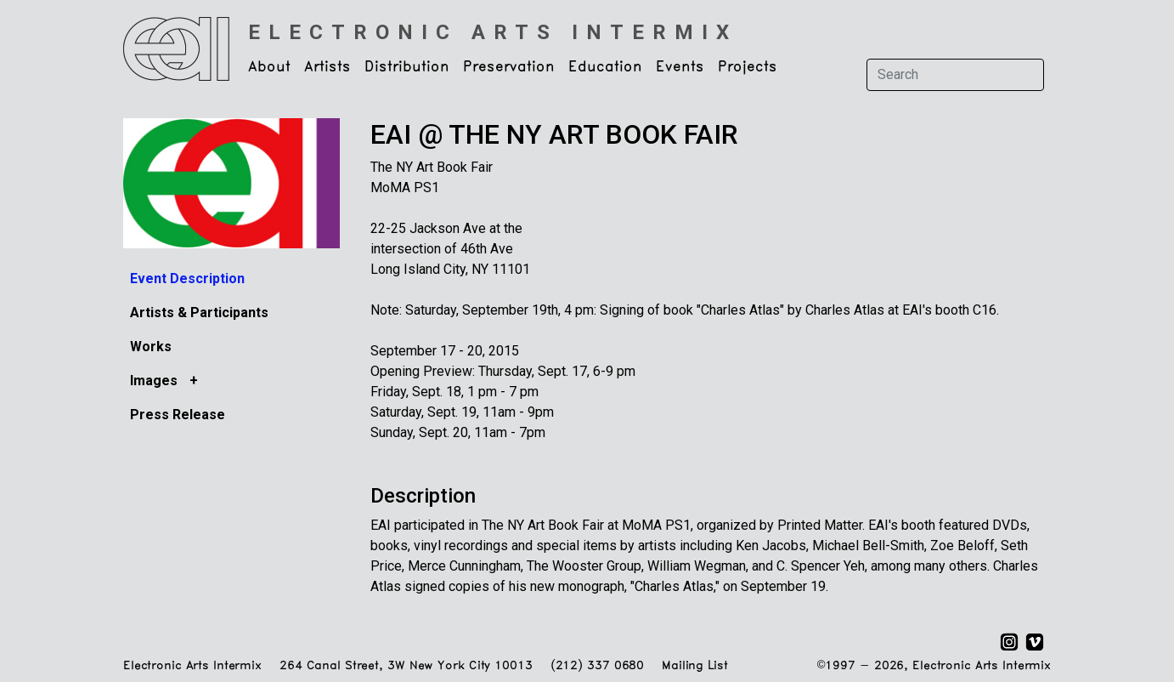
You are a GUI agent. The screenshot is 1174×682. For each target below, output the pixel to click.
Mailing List (694, 666)
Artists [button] (327, 67)
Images (155, 380)
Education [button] (605, 67)
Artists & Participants (199, 312)
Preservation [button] (509, 67)
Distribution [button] (406, 67)
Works (151, 346)
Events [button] (680, 67)
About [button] (269, 67)
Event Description (187, 278)
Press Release (177, 414)
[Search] (955, 75)
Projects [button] (747, 67)
